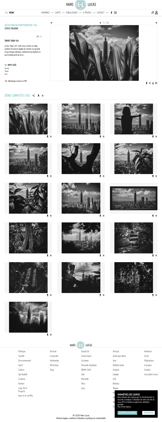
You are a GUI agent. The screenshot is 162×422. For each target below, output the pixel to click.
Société (21, 356)
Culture (21, 369)
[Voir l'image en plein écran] (156, 83)
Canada (115, 374)
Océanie (116, 369)
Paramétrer (148, 413)
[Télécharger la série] (38, 95)
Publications (72, 12)
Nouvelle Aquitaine (89, 365)
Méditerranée (118, 365)
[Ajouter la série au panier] (42, 95)
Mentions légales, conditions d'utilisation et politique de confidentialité (81, 418)
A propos (87, 12)
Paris (83, 383)
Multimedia (54, 360)
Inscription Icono (151, 374)
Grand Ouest (86, 356)
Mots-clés (12, 65)
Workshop (54, 365)
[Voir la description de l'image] (153, 83)
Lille (82, 374)
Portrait (53, 351)
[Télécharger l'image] (146, 83)
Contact (100, 12)
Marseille (85, 379)
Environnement (24, 360)
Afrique (116, 351)
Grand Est (85, 351)
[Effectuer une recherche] (153, 13)
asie (6, 74)
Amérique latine (119, 356)
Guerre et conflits (25, 395)
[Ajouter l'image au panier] (150, 83)
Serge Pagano (11, 28)
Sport (20, 365)
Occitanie (85, 360)
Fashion (21, 383)
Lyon (83, 388)
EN (41, 36)
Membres (45, 12)
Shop (52, 369)
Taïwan (115, 388)
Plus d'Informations (124, 406)
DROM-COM (86, 369)
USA (114, 379)
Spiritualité (22, 374)
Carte (57, 12)
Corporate (54, 356)
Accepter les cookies (127, 413)
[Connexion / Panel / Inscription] (157, 13)
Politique (21, 351)
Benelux (116, 383)
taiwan (7, 68)
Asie (114, 360)
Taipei (7, 71)
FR (38, 36)
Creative (21, 379)
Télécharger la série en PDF (17, 81)
